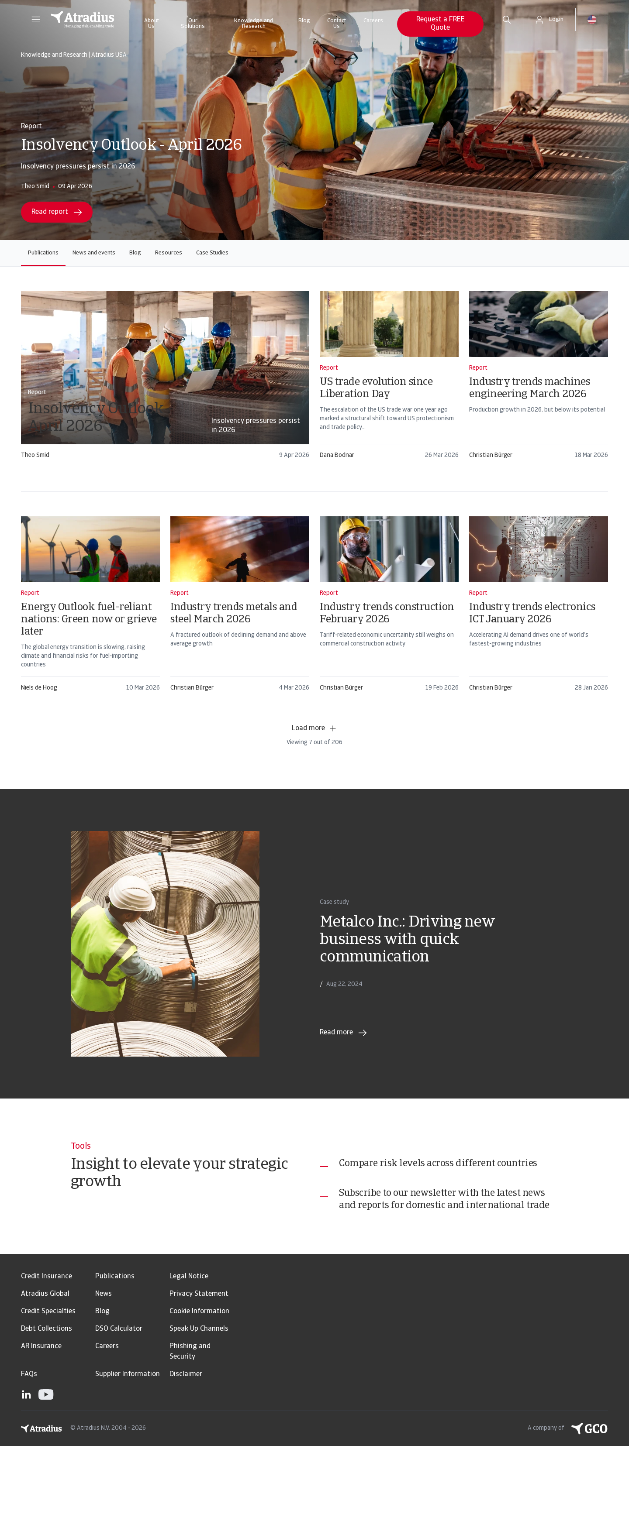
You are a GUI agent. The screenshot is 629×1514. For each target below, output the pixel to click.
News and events (94, 253)
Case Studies (212, 253)
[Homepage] (82, 19)
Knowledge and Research (253, 23)
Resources (168, 253)
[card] (165, 379)
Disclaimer (185, 1442)
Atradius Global (45, 1362)
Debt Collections (46, 1397)
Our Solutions (193, 23)
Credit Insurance (46, 1344)
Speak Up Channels (198, 1397)
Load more (314, 728)
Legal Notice (188, 1344)
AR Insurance (41, 1414)
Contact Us (336, 23)
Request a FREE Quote (440, 23)
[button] (36, 19)
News (103, 1362)
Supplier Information (127, 1442)
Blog (304, 21)
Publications (43, 253)
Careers (373, 21)
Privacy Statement (198, 1362)
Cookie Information (199, 1379)
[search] (507, 20)
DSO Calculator (118, 1397)
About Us (151, 23)
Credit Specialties (48, 1379)
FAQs (29, 1442)
